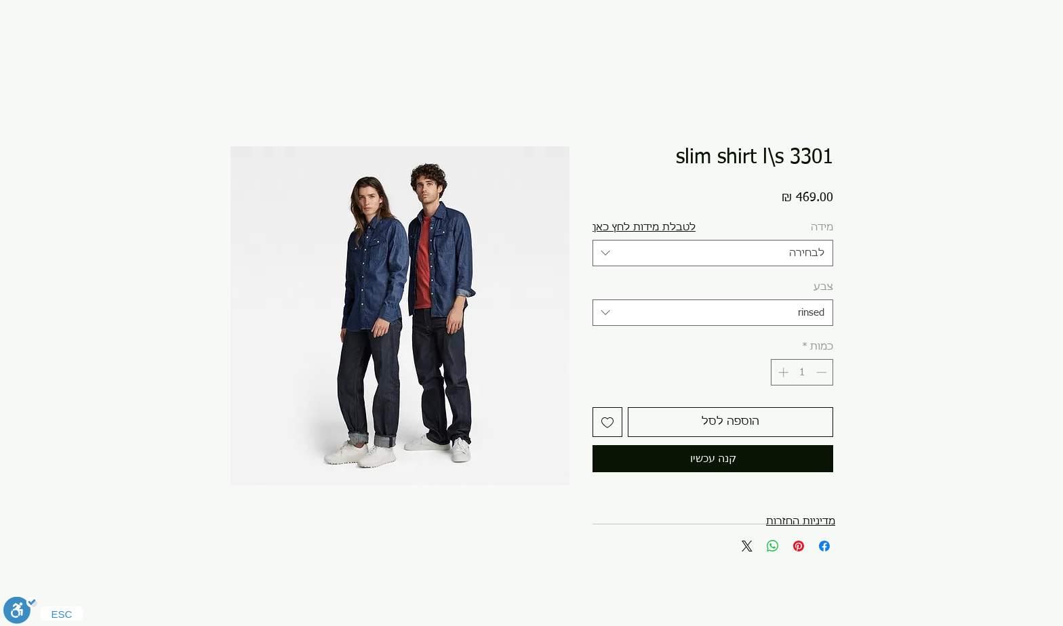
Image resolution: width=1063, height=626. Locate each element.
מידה (822, 227)
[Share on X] (747, 546)
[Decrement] (823, 372)
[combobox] (713, 253)
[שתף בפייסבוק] (824, 546)
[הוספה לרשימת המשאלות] (607, 422)
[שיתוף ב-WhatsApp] (773, 546)
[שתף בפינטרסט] (798, 546)
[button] (644, 227)
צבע (823, 287)
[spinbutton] (802, 372)
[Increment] (782, 372)
